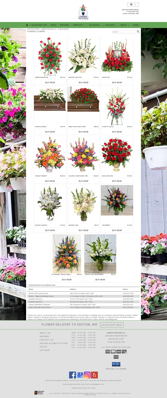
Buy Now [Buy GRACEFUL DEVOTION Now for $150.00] (83, 82)
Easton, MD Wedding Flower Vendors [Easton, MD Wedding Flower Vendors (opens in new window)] (106, 380)
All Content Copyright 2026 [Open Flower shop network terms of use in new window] (62, 393)
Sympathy (79, 25)
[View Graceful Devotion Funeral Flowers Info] (83, 56)
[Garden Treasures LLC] (83, 12)
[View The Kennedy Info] (117, 200)
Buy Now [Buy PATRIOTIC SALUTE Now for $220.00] (117, 131)
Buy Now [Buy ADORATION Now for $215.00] (117, 82)
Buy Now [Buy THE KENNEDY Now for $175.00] (117, 230)
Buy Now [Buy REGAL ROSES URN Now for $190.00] (117, 181)
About (125, 25)
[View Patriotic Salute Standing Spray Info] (117, 106)
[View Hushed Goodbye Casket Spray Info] (50, 99)
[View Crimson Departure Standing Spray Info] (50, 56)
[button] (133, 4)
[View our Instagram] (87, 378)
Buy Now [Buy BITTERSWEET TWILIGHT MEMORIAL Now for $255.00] (67, 279)
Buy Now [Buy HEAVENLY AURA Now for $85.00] (83, 230)
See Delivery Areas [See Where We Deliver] (112, 325)
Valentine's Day (39, 25)
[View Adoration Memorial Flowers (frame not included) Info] (117, 56)
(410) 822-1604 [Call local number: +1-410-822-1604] (133, 13)
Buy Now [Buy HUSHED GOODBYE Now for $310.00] (50, 131)
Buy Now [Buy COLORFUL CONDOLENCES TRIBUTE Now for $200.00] (83, 181)
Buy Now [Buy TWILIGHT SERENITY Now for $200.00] (50, 181)
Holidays (111, 25)
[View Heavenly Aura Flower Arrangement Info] (83, 204)
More (137, 25)
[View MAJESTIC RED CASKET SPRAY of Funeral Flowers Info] (83, 99)
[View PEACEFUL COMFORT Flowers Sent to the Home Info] (50, 203)
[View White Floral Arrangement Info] (100, 254)
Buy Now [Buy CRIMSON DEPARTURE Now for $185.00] (50, 82)
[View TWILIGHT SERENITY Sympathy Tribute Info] (50, 155)
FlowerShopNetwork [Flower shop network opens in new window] (85, 393)
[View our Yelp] (94, 378)
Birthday (64, 25)
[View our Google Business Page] (79, 378)
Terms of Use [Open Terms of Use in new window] (90, 395)
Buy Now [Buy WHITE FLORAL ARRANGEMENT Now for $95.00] (100, 279)
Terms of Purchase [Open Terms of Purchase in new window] (120, 393)
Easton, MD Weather (71, 384)
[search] (138, 31)
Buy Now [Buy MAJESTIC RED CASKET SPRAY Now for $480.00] (83, 131)
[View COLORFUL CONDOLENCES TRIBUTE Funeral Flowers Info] (83, 155)
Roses (54, 25)
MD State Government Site (93, 384)
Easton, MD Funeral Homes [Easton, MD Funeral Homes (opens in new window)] (57, 380)
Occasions (95, 25)
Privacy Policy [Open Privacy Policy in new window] (103, 393)
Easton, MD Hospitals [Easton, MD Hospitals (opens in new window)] (79, 380)
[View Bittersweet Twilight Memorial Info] (67, 254)
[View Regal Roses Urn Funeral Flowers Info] (117, 155)
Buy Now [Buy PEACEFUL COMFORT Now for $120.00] (50, 230)
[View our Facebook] (72, 378)
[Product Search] (124, 31)
